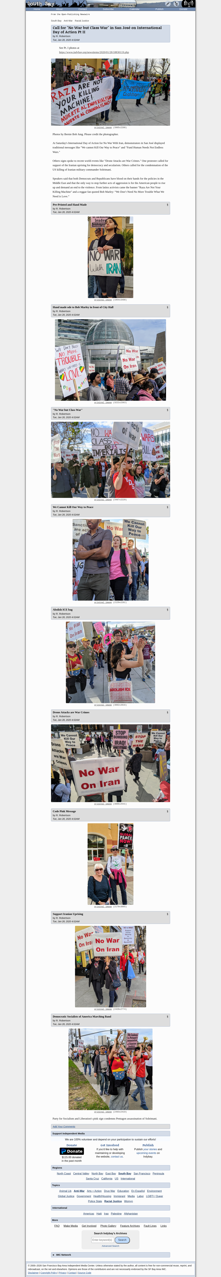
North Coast (64, 1173)
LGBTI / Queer (154, 1196)
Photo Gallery (108, 1226)
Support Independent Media (69, 1133)
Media (131, 1196)
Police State (95, 1201)
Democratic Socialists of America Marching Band (82, 1016)
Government (84, 1196)
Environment (154, 1191)
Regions (57, 1167)
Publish (159, 9)
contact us (117, 1156)
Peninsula (158, 1173)
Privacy (62, 1272)
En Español (138, 1191)
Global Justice (66, 1196)
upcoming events (146, 1153)
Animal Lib (65, 1191)
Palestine (116, 1213)
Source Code (84, 1272)
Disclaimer (33, 1272)
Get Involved (89, 1226)
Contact (82, 9)
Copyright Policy (48, 1272)
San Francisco (142, 1173)
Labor (140, 1196)
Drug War (109, 1191)
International (128, 1178)
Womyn (128, 1201)
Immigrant (119, 1196)
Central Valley (81, 1173)
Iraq (106, 1213)
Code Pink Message (64, 811)
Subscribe (108, 9)
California (106, 1178)
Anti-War (68, 20)
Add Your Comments (64, 1126)
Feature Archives (130, 1226)
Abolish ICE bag (63, 609)
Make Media (71, 1226)
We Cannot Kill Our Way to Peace (73, 507)
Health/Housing (102, 1196)
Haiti (99, 1213)
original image (103, 127)
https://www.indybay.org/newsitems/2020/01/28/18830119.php (94, 52)
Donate (183, 9)
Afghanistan (131, 1213)
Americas (88, 1213)
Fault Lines (150, 1226)
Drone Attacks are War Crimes (71, 712)
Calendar (135, 9)
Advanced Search (110, 1246)
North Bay (97, 1173)
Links (163, 1226)
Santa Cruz (92, 1178)
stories (150, 1149)
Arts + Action (94, 1191)
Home (37, 9)
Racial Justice (82, 20)
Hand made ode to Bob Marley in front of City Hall (83, 307)
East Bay (111, 1173)
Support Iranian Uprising (68, 914)
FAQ (57, 1226)
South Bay (56, 20)
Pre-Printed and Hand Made (70, 204)
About (59, 9)
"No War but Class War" (68, 409)
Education (123, 1191)
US (116, 1178)
